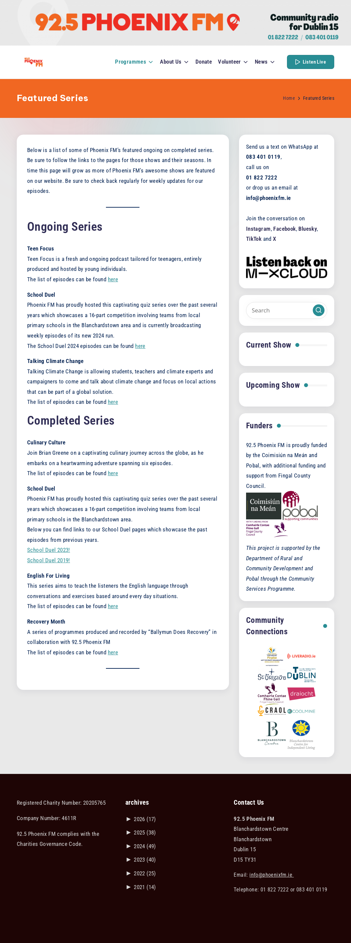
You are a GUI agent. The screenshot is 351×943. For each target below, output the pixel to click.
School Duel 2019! (48, 560)
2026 (145, 819)
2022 (145, 873)
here (113, 279)
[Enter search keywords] (286, 310)
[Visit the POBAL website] (300, 505)
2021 (145, 887)
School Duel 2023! (48, 550)
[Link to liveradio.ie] (301, 655)
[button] (310, 62)
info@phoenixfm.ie (271, 875)
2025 (145, 832)
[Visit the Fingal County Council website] (267, 528)
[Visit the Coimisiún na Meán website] (263, 505)
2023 (145, 859)
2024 (145, 846)
